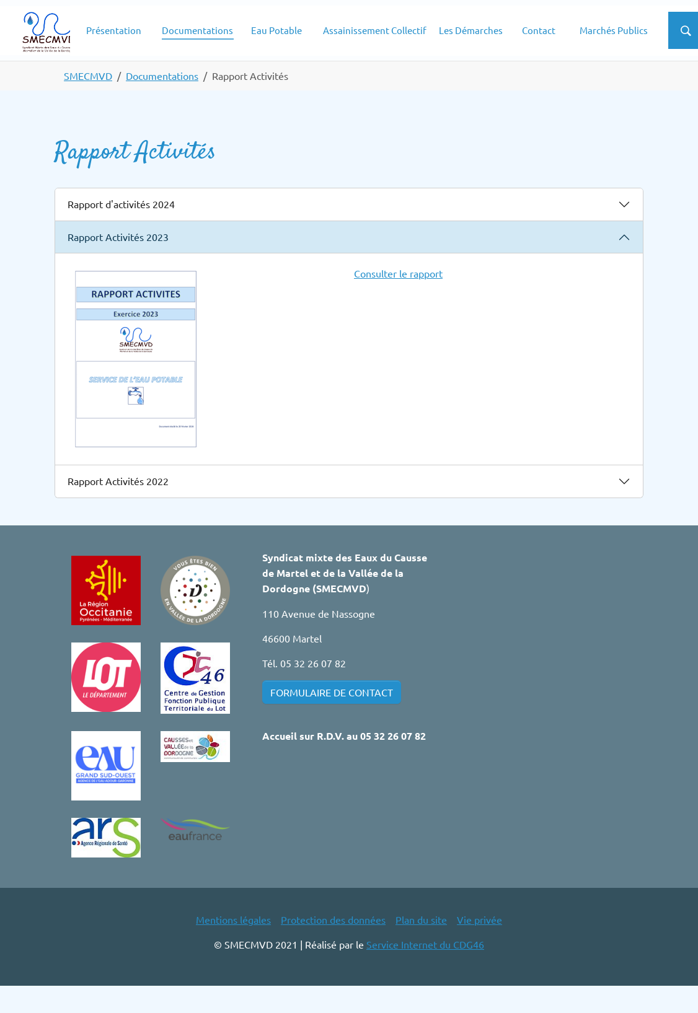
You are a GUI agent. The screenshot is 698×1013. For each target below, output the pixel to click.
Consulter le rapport (398, 300)
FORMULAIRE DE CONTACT (331, 719)
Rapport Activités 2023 (118, 263)
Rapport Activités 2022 (118, 507)
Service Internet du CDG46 (425, 971)
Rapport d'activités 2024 (121, 230)
